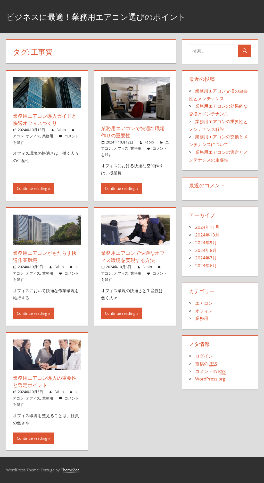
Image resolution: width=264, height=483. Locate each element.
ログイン (204, 356)
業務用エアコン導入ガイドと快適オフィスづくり (46, 119)
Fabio (61, 129)
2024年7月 (206, 258)
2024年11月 (207, 227)
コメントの (210, 371)
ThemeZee (70, 469)
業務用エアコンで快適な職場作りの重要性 (134, 131)
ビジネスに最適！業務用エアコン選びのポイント (110, 16)
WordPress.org (210, 379)
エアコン (204, 303)
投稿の (206, 364)
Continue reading (32, 188)
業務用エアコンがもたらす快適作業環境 (46, 256)
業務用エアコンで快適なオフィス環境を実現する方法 (134, 256)
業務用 (47, 135)
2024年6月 (206, 265)
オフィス (33, 135)
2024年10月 (207, 235)
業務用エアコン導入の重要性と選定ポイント (46, 381)
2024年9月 (206, 242)
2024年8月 (206, 250)
